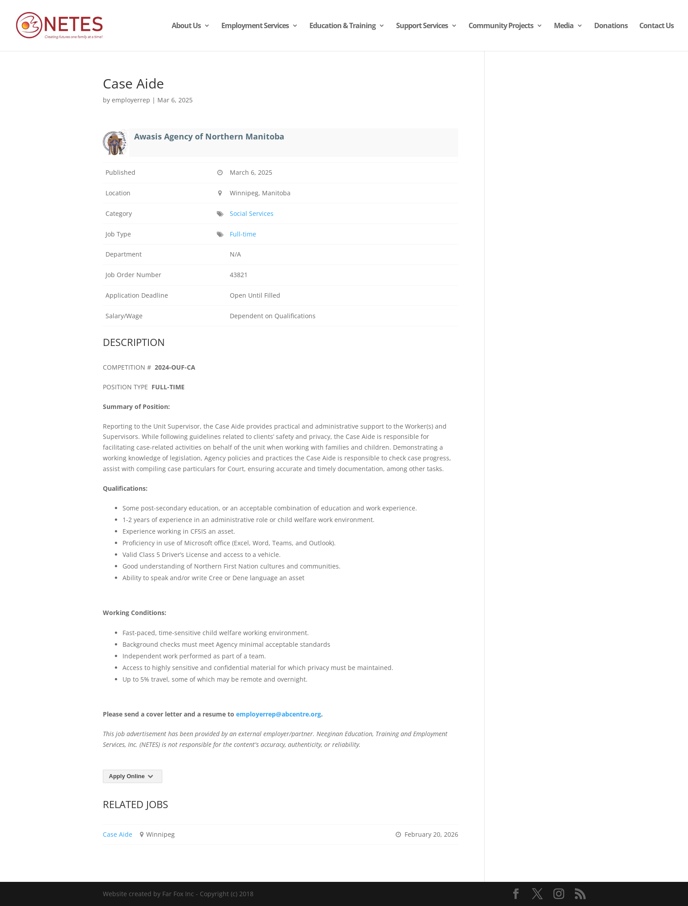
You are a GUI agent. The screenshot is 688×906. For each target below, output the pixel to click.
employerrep (131, 100)
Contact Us (656, 26)
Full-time (243, 234)
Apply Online (132, 776)
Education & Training (342, 26)
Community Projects (501, 26)
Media (564, 26)
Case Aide (117, 834)
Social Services (252, 213)
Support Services (422, 26)
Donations (611, 26)
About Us (186, 26)
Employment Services (255, 26)
